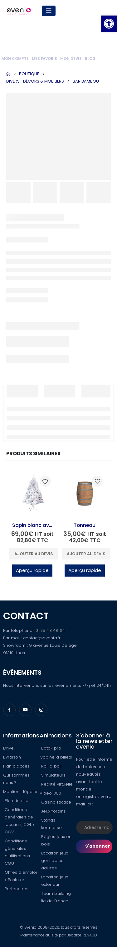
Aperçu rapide (32, 570)
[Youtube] (25, 710)
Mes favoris (44, 58)
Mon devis (71, 58)
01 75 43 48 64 (50, 630)
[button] (109, 24)
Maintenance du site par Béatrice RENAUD (58, 935)
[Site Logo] (18, 11)
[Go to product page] (32, 494)
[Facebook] (9, 710)
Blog (90, 58)
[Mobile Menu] (49, 11)
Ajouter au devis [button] (33, 553)
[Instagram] (41, 710)
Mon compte (15, 58)
